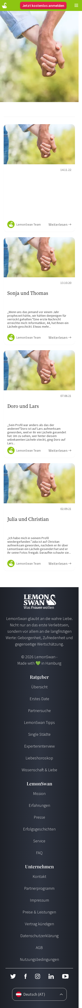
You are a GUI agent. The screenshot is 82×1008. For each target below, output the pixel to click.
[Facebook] (25, 976)
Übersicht (39, 686)
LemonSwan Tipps (39, 722)
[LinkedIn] (51, 976)
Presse (39, 817)
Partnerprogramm (39, 888)
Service (39, 840)
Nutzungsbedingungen (39, 959)
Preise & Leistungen (39, 912)
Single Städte (39, 734)
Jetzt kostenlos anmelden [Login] (43, 5)
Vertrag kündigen (39, 923)
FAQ (39, 852)
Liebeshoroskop (39, 758)
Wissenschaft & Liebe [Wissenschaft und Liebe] (39, 769)
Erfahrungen (39, 805)
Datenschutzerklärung (39, 935)
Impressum (39, 900)
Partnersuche (39, 710)
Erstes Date (39, 698)
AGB (39, 947)
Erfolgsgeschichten (39, 829)
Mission (39, 793)
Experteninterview (39, 746)
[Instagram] (37, 976)
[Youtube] (65, 976)
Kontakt (39, 876)
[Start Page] (4, 5)
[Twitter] (13, 976)
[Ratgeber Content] (39, 178)
